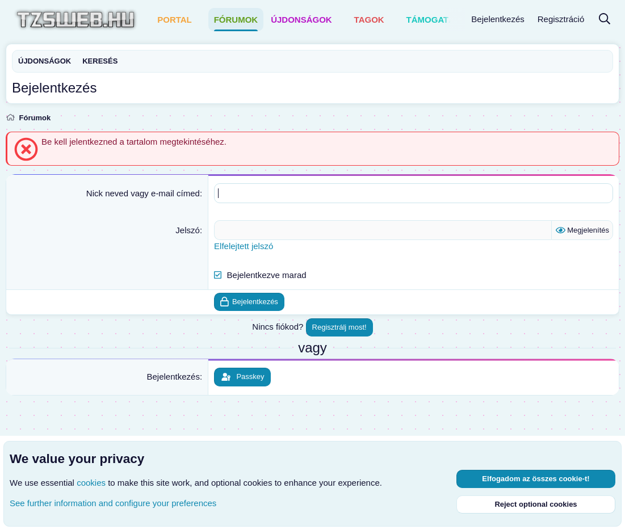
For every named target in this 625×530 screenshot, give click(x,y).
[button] (199, 19)
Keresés (100, 61)
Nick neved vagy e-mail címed (143, 193)
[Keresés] (605, 19)
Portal (174, 19)
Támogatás (433, 19)
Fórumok (236, 19)
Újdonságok (301, 19)
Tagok (369, 19)
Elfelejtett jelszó (243, 246)
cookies (91, 482)
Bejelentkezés (172, 376)
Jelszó (187, 230)
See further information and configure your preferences (113, 503)
